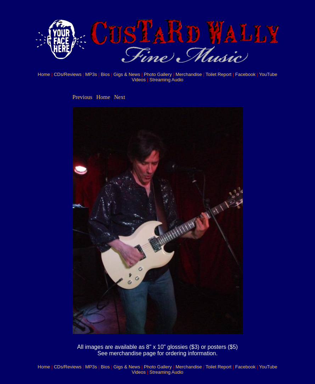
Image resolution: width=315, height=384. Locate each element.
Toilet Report (218, 74)
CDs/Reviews (67, 74)
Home (44, 74)
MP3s (91, 74)
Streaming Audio (166, 79)
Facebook (245, 74)
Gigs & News (126, 74)
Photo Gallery (158, 74)
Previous (82, 97)
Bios (105, 74)
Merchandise (188, 74)
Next (119, 97)
